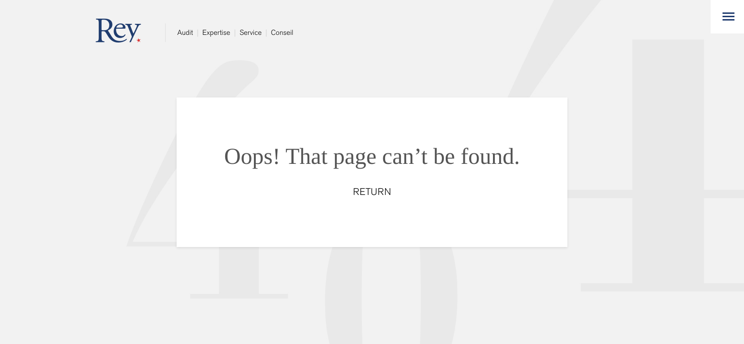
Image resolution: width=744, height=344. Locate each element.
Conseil (282, 32)
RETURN (372, 192)
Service (251, 32)
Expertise (216, 32)
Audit (185, 32)
